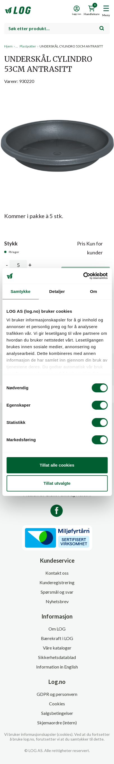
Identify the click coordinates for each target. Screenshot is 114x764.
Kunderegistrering (57, 582)
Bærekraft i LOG (57, 638)
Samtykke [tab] (21, 291)
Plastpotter (28, 46)
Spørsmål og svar (57, 592)
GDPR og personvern (57, 694)
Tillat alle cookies (57, 465)
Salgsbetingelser (57, 713)
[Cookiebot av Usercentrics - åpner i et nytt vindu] (83, 276)
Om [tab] (93, 291)
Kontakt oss (57, 573)
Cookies (57, 703)
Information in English (57, 666)
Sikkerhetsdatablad (57, 657)
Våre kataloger (57, 647)
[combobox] (57, 28)
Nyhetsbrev (57, 601)
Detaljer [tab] (57, 291)
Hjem (8, 46)
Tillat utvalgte (56, 483)
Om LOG (57, 628)
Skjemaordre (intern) (57, 722)
